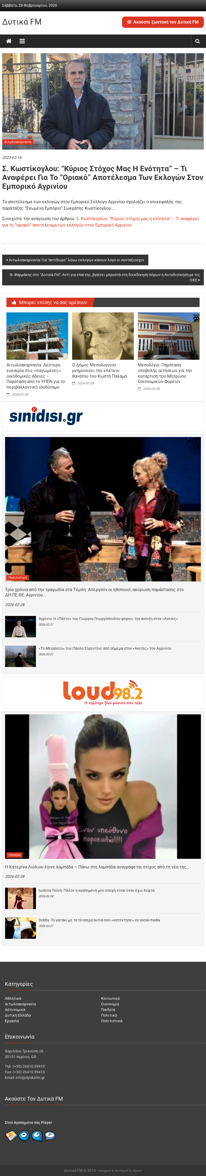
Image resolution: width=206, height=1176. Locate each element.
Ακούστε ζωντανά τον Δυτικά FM (162, 22)
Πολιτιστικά (18, 578)
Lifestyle (14, 855)
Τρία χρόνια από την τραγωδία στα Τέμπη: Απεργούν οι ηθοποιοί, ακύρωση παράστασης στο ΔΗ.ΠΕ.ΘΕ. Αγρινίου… (94, 592)
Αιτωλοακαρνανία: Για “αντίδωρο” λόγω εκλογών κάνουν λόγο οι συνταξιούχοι (76, 260)
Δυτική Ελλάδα (18, 1015)
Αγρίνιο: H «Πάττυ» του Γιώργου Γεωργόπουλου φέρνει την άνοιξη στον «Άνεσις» (108, 618)
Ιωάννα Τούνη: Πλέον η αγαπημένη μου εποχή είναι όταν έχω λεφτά (96, 890)
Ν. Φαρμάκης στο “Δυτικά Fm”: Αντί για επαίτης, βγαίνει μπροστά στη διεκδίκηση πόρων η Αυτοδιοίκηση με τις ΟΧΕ (105, 277)
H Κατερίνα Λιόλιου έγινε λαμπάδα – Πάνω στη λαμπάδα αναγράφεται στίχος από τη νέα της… (97, 866)
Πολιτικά (109, 1015)
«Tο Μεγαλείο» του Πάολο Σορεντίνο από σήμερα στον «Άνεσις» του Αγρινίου (105, 648)
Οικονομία (110, 1004)
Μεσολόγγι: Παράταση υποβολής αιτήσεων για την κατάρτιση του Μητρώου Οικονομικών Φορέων (165, 373)
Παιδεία (108, 1010)
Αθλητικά (13, 998)
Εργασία (12, 1021)
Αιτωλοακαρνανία (17, 142)
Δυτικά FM (22, 21)
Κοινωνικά (110, 998)
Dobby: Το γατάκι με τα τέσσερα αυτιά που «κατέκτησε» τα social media (99, 920)
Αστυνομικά (15, 1010)
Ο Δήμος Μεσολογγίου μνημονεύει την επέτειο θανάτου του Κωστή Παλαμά (99, 370)
